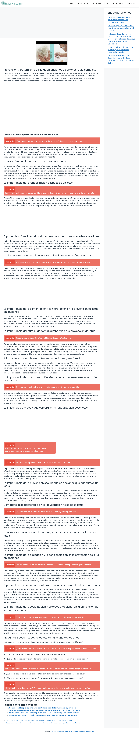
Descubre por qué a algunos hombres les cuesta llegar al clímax (121, 28)
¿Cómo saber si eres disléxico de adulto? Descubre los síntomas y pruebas (43, 715)
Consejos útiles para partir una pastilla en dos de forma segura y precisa (42, 708)
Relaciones (83, 3)
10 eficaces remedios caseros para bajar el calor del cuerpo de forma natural (44, 713)
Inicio (71, 3)
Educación (118, 3)
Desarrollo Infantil (100, 3)
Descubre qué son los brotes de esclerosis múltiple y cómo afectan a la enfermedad (39, 721)
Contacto (131, 3)
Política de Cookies (86, 731)
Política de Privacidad (59, 731)
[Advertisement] (52, 22)
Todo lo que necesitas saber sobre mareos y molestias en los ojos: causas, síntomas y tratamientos (44, 723)
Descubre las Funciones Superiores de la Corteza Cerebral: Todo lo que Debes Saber (121, 59)
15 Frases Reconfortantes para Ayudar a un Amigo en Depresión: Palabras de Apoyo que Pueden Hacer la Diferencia (121, 39)
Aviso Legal (73, 731)
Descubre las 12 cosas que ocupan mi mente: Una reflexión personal (120, 19)
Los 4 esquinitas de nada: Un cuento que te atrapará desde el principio (120, 49)
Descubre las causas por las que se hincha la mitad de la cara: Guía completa (44, 710)
